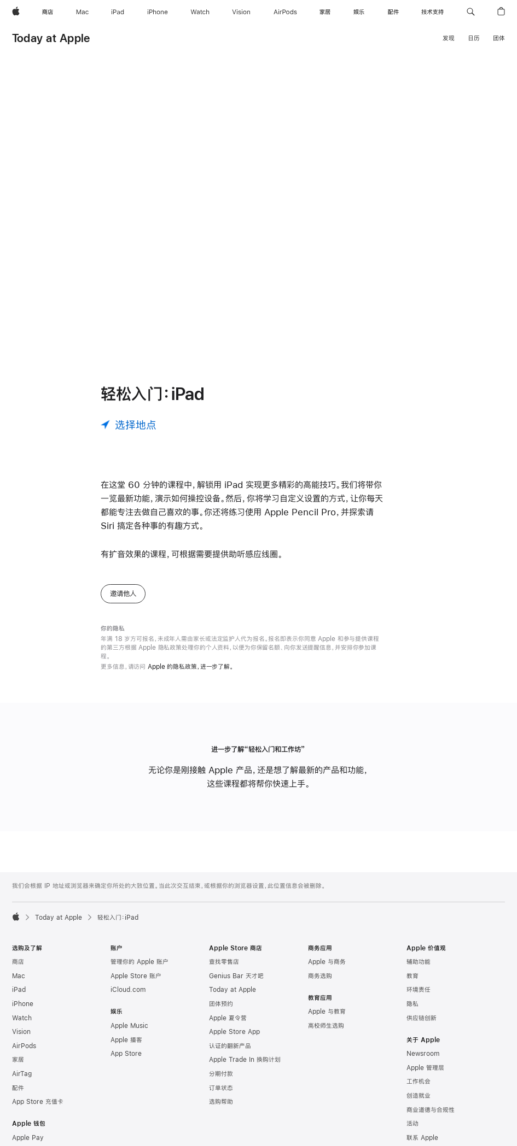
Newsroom (422, 1062)
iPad (19, 998)
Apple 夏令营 (228, 1027)
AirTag (22, 1082)
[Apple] (16, 12)
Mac (18, 985)
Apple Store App (234, 1040)
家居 (18, 1068)
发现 (449, 38)
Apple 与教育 (327, 1020)
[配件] (393, 12)
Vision (21, 1040)
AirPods (24, 1054)
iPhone (22, 1012)
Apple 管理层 (425, 1076)
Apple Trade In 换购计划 (245, 1068)
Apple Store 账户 (136, 985)
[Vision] (241, 12)
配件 (18, 1097)
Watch (22, 1027)
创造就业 (418, 1104)
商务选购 (320, 985)
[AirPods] (285, 12)
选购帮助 (221, 1110)
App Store (126, 1062)
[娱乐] (358, 12)
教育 (412, 985)
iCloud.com (128, 998)
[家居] (325, 12)
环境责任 (418, 998)
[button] (470, 12)
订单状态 (221, 1097)
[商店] (47, 12)
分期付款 (221, 1082)
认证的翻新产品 (230, 1054)
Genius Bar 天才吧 (236, 985)
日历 (474, 38)
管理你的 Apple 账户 (140, 970)
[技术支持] (432, 12)
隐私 (412, 1012)
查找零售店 (224, 970)
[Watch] (200, 12)
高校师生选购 (326, 1034)
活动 (412, 1132)
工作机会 (418, 1090)
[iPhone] (157, 12)
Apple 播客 (126, 1048)
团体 (499, 38)
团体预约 (221, 1012)
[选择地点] (128, 433)
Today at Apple (51, 38)
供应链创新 (421, 1027)
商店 (18, 970)
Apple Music (129, 1034)
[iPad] (118, 12)
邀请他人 (123, 602)
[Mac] (82, 12)
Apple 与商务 (327, 970)
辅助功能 (418, 970)
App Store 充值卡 (37, 1110)
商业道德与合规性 (430, 1118)
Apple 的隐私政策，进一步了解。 (191, 675)
